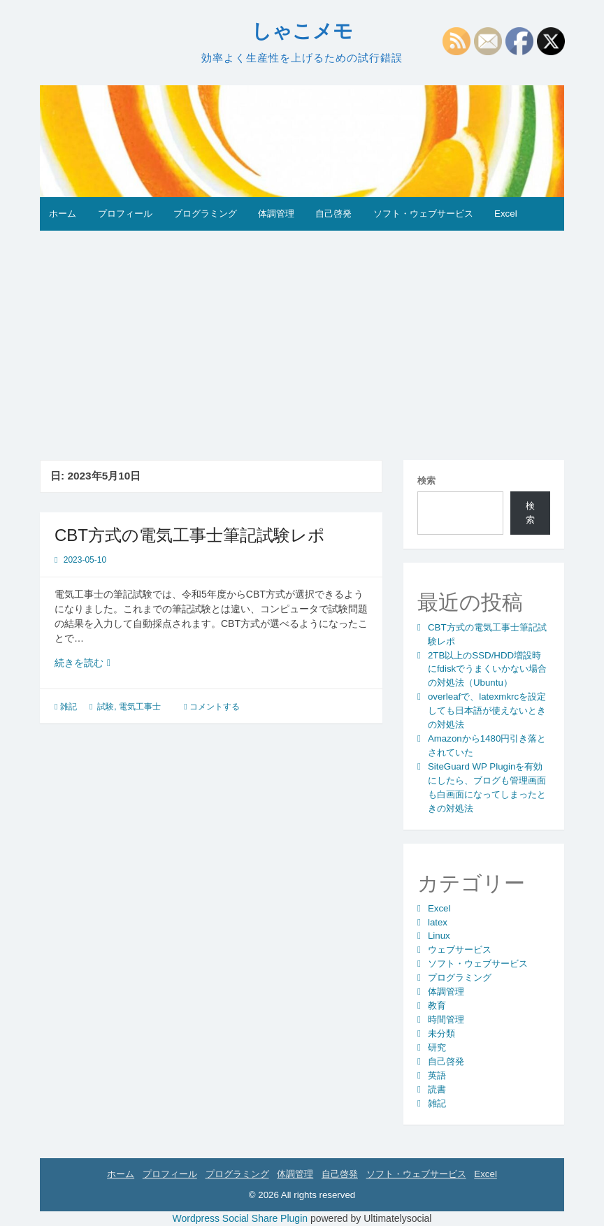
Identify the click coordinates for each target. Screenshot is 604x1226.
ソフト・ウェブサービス (423, 213)
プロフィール (125, 213)
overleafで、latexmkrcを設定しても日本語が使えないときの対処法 (487, 710)
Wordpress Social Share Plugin (241, 1218)
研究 (437, 1047)
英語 (437, 1075)
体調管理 (276, 213)
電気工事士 (140, 707)
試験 (105, 707)
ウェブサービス (459, 949)
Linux (439, 935)
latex (437, 922)
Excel (505, 213)
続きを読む (88, 663)
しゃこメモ (302, 31)
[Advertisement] (302, 335)
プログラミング (205, 213)
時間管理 (446, 1019)
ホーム (62, 213)
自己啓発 (333, 213)
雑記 (68, 707)
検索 (426, 480)
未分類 (441, 1033)
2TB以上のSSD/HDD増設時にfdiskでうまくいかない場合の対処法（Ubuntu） (487, 669)
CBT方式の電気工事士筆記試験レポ (190, 535)
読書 (437, 1089)
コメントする (214, 707)
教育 (437, 1005)
